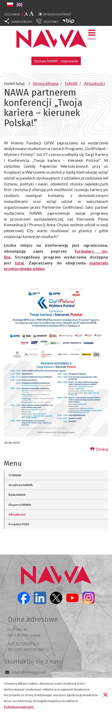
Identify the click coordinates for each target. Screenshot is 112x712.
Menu (92, 34)
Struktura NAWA (20, 485)
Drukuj (99, 449)
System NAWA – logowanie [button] (56, 61)
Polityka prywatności (18, 707)
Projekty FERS (18, 524)
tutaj (19, 262)
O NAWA (14, 475)
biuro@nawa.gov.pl (29, 671)
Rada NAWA (17, 495)
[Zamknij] (105, 694)
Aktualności (16, 514)
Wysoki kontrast (57, 14)
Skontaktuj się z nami (34, 661)
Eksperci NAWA (19, 505)
